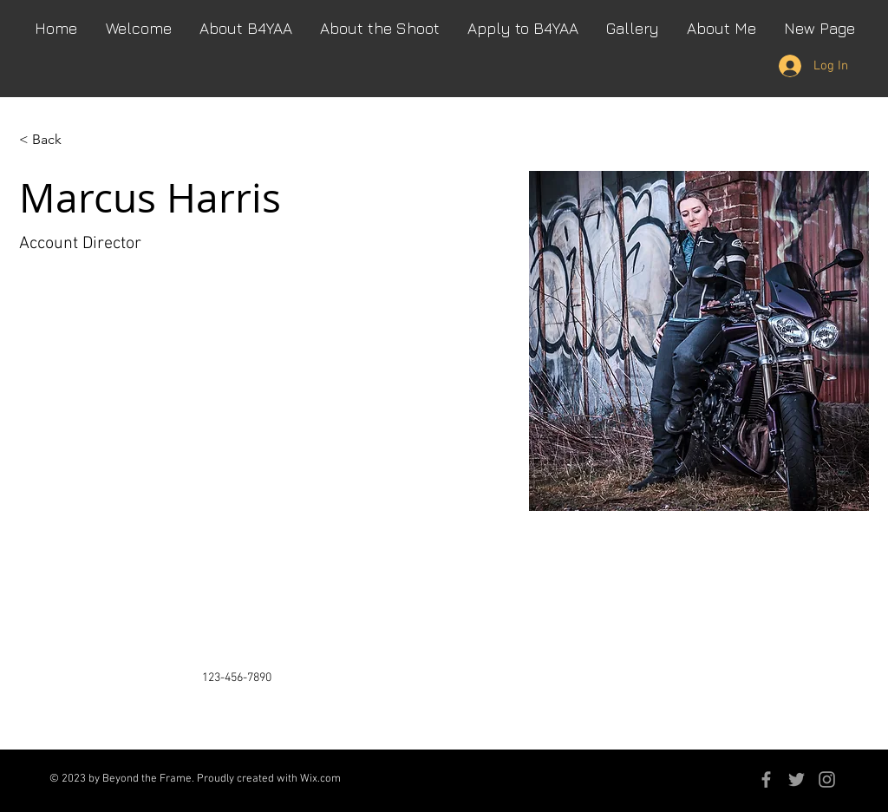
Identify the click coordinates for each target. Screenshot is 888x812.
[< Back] (53, 140)
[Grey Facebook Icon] (766, 779)
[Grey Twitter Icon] (796, 779)
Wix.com (320, 779)
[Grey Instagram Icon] (827, 779)
